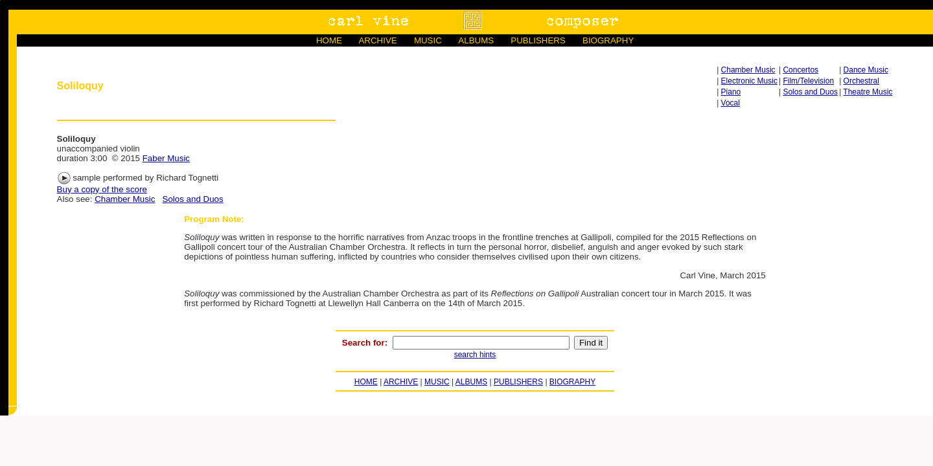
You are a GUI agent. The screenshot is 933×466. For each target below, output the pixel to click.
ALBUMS (476, 40)
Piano (731, 91)
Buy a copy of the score (102, 189)
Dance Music (866, 69)
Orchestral (861, 80)
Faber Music (166, 158)
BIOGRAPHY (608, 40)
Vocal (730, 102)
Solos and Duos (810, 91)
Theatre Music (867, 91)
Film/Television (808, 80)
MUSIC (428, 40)
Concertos (800, 69)
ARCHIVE (377, 40)
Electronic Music (749, 80)
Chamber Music (748, 69)
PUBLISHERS (538, 40)
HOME (329, 40)
